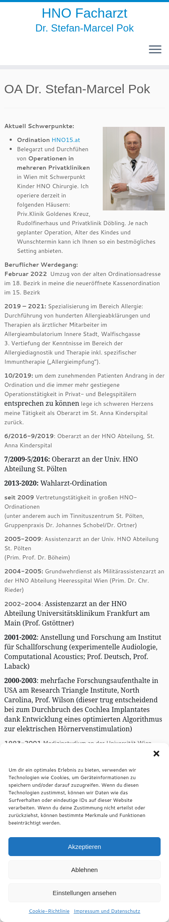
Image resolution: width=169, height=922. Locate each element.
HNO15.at (66, 140)
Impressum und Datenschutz (107, 910)
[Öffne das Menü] (155, 50)
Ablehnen (84, 869)
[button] (156, 753)
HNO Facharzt (84, 13)
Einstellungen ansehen (85, 892)
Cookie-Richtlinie (49, 910)
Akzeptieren (84, 846)
